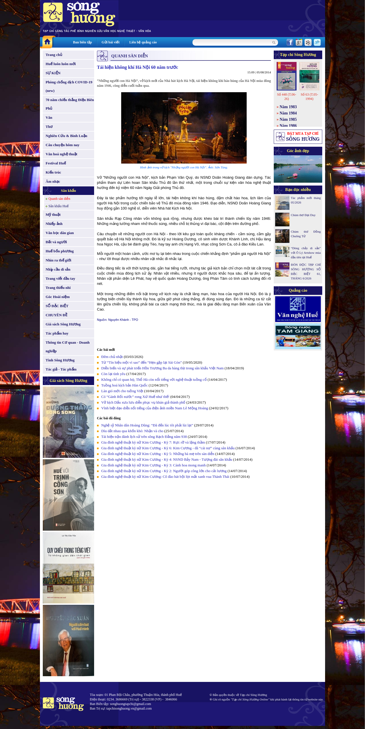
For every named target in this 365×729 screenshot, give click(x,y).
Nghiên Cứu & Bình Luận (66, 136)
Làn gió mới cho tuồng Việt (122, 391)
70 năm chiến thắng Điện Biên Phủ (70, 104)
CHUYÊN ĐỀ (56, 315)
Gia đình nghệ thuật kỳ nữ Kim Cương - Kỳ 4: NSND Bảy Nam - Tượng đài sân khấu (166, 459)
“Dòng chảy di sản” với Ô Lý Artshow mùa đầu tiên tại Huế (306, 252)
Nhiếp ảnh (54, 223)
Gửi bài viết (110, 42)
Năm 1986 (288, 126)
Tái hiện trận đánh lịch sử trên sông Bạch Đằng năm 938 (144, 436)
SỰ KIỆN (53, 73)
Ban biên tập (82, 42)
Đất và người (56, 242)
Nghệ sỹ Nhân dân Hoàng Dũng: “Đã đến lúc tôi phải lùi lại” (147, 425)
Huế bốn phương (60, 251)
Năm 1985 (288, 119)
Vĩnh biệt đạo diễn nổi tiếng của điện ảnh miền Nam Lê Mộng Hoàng (154, 408)
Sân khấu (68, 190)
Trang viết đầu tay (60, 278)
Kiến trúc (53, 172)
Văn (49, 117)
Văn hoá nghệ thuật (61, 154)
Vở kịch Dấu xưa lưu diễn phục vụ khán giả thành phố (143, 402)
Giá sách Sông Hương (63, 324)
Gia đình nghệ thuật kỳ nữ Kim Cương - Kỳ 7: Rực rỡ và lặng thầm (153, 442)
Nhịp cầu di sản (58, 269)
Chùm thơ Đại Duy (303, 215)
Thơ (49, 126)
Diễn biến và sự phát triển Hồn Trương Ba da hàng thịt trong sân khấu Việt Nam (162, 368)
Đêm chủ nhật (112, 357)
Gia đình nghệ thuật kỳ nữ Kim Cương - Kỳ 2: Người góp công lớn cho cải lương (164, 471)
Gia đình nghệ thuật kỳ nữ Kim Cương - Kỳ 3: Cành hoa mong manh (153, 465)
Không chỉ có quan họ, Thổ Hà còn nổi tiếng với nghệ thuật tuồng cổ (154, 379)
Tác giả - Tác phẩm (61, 369)
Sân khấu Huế (58, 206)
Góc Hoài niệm (58, 297)
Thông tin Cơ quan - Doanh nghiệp (68, 346)
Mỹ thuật (53, 214)
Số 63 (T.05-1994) (309, 96)
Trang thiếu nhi (58, 287)
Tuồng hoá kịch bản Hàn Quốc (124, 385)
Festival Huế (56, 163)
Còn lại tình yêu (113, 374)
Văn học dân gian (60, 233)
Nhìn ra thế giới (58, 260)
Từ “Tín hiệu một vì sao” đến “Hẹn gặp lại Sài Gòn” (141, 362)
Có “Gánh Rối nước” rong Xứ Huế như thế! (135, 396)
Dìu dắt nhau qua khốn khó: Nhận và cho (132, 431)
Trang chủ (54, 55)
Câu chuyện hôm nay (63, 145)
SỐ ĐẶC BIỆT (57, 306)
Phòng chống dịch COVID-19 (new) (69, 86)
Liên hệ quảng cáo (143, 42)
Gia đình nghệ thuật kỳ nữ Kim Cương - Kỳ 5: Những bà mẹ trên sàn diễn (157, 454)
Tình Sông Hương (60, 360)
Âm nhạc (53, 181)
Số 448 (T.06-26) (286, 96)
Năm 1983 (288, 107)
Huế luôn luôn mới (61, 64)
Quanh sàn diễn (59, 199)
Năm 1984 (288, 113)
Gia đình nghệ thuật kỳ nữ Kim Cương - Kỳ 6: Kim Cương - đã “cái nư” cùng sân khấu (168, 448)
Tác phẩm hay (57, 333)
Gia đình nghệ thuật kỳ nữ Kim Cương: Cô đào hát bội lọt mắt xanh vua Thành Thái (165, 476)
